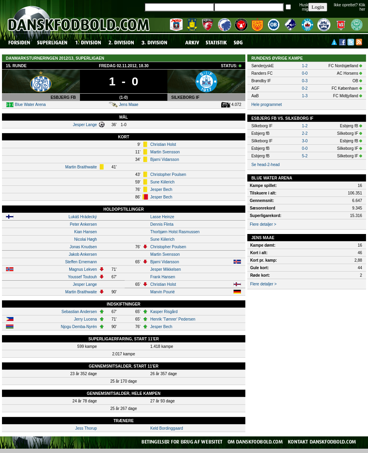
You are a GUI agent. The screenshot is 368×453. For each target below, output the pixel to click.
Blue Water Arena (30, 104)
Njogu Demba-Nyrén (79, 327)
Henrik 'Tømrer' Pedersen (172, 319)
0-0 (304, 73)
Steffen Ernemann (81, 262)
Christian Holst (163, 144)
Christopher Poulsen (168, 174)
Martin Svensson (165, 152)
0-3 (304, 81)
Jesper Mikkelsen (165, 269)
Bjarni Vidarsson (164, 159)
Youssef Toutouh (82, 277)
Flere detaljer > (263, 224)
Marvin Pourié (162, 292)
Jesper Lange (85, 125)
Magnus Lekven (83, 269)
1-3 (304, 96)
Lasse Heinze (162, 217)
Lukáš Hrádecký (82, 217)
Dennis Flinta (161, 224)
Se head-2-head (265, 164)
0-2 (304, 88)
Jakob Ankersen (83, 254)
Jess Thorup (86, 428)
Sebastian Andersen (79, 312)
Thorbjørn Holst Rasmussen (174, 232)
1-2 (304, 66)
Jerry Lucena (85, 319)
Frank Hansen (162, 277)
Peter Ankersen (83, 224)
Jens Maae (128, 104)
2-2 (304, 133)
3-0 (304, 141)
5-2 (304, 156)
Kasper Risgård (164, 312)
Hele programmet (266, 104)
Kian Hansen (85, 232)
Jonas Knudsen (83, 247)
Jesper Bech (161, 189)
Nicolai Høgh (85, 239)
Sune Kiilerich (162, 182)
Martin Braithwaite (81, 167)
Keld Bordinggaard (166, 428)
